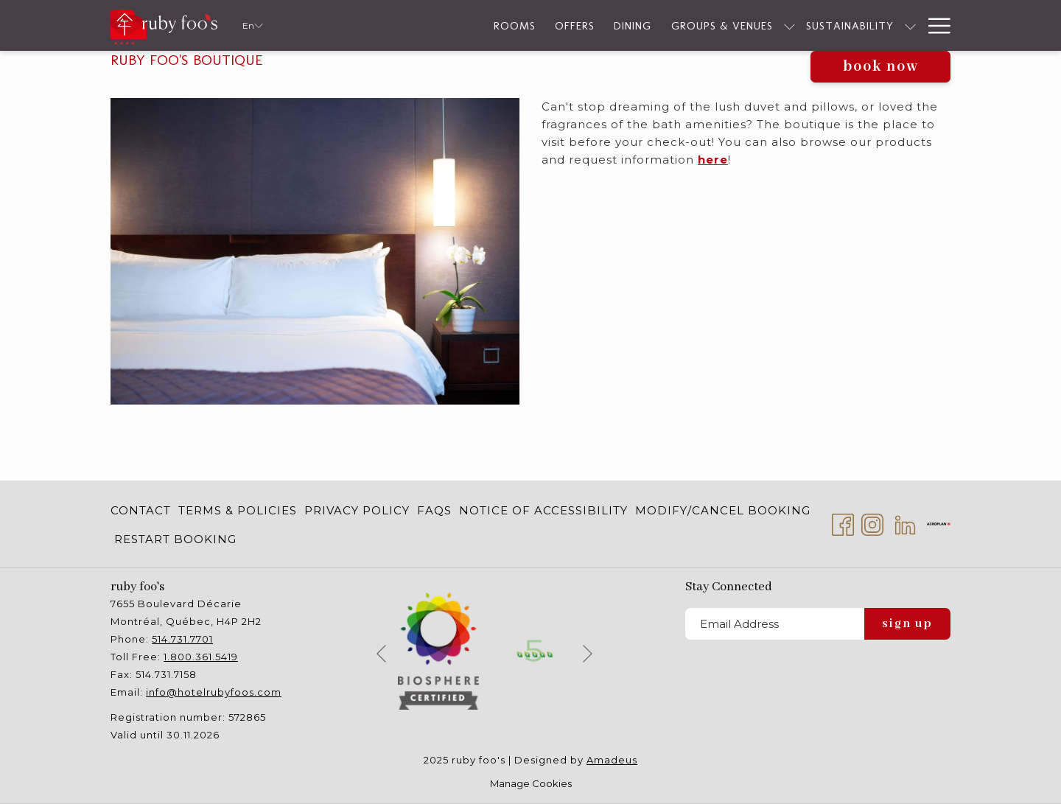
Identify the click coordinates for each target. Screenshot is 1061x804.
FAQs (434, 510)
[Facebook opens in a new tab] (843, 522)
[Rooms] (446, 25)
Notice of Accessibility (543, 510)
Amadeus (611, 760)
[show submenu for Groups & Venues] (721, 25)
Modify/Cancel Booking (722, 510)
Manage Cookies (531, 783)
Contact (141, 510)
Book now (881, 66)
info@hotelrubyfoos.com (213, 692)
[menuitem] (143, 510)
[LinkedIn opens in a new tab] (905, 522)
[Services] (883, 25)
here (713, 160)
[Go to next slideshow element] (587, 653)
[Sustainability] (781, 25)
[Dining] (564, 25)
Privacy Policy (357, 510)
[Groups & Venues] (652, 25)
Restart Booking (175, 539)
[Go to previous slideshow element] (381, 653)
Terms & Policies (237, 510)
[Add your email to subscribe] (774, 624)
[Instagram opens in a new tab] (872, 522)
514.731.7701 (182, 639)
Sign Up (907, 624)
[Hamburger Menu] (933, 25)
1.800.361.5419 (201, 657)
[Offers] (506, 25)
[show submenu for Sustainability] (842, 25)
